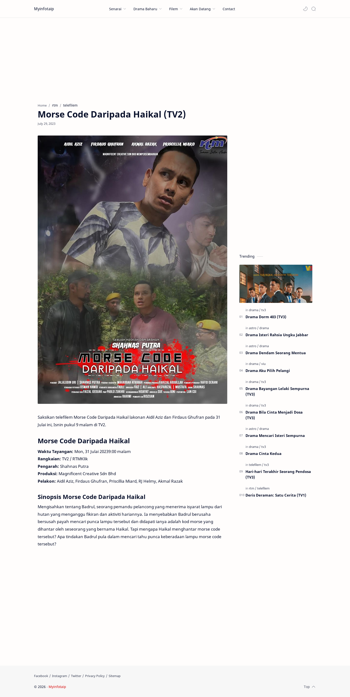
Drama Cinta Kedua (263, 453)
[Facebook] (41, 675)
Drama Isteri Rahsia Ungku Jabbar (276, 334)
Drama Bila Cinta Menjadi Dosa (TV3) (274, 415)
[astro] (254, 328)
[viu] (263, 364)
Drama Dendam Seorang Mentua (275, 352)
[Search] (313, 8)
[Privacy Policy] (95, 675)
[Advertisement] (175, 59)
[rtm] (252, 488)
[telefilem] (256, 464)
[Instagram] (59, 675)
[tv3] (263, 310)
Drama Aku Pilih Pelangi (267, 370)
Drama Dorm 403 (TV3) (265, 316)
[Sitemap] (115, 675)
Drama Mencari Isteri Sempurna (275, 435)
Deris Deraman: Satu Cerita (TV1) (275, 495)
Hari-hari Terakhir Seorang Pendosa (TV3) (278, 474)
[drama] (255, 310)
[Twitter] (76, 675)
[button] (305, 8)
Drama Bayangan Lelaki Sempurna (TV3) (277, 391)
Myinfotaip (44, 8)
